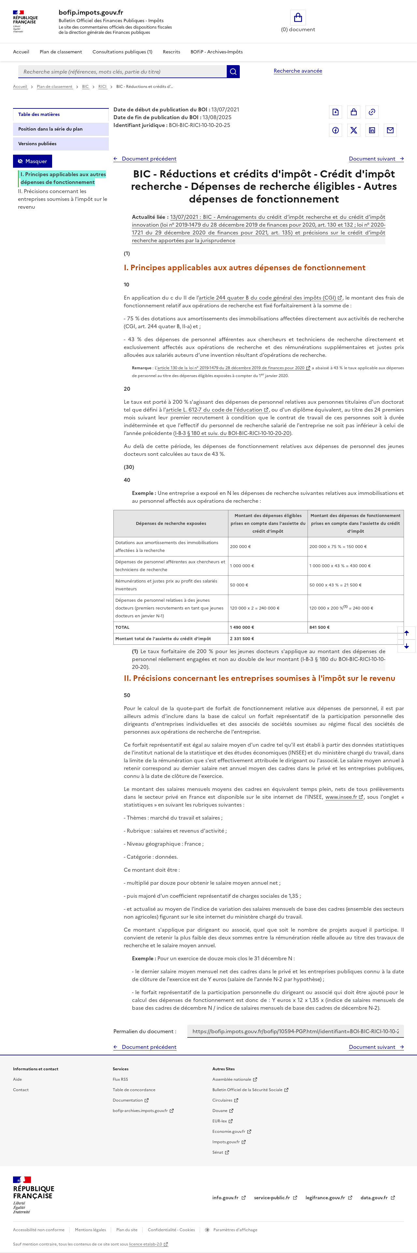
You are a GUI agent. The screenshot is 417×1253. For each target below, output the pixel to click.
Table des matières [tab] (39, 114)
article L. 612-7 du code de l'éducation (214, 410)
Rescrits (171, 52)
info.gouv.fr (226, 1197)
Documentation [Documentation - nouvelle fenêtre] (128, 1100)
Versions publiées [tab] (37, 143)
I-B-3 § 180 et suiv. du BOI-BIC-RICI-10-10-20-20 (232, 433)
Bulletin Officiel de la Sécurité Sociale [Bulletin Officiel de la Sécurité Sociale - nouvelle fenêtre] (247, 1090)
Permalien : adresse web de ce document (372, 112)
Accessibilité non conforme (39, 1230)
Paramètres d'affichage (234, 1230)
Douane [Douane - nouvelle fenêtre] (219, 1111)
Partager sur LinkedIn (372, 130)
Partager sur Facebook (335, 130)
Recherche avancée (298, 71)
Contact (21, 1090)
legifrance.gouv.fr (326, 1197)
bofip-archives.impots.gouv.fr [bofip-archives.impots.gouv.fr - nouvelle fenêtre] (140, 1111)
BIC (86, 87)
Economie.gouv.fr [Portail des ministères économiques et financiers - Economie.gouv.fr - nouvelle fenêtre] (228, 1131)
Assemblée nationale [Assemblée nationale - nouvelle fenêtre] (231, 1079)
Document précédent (149, 158)
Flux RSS (120, 1079)
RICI (103, 87)
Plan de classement (55, 87)
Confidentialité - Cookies (172, 1230)
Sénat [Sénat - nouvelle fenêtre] (217, 1152)
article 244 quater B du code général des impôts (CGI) (267, 298)
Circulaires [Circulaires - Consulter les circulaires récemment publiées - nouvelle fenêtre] (222, 1100)
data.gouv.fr (375, 1197)
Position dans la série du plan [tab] (50, 129)
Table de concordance (134, 1090)
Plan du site (127, 1230)
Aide (17, 1079)
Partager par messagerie (390, 130)
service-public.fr (272, 1197)
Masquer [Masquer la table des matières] (36, 161)
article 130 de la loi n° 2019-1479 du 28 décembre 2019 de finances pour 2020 (230, 368)
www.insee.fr (341, 797)
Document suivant (373, 158)
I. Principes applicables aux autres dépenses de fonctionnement (63, 178)
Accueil (21, 52)
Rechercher (233, 71)
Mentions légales (91, 1230)
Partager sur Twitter (353, 130)
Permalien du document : (144, 1031)
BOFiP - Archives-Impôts (217, 52)
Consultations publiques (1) (122, 52)
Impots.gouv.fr (226, 1142)
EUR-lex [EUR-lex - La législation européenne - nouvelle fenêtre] (219, 1121)
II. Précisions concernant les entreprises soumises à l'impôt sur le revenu (62, 199)
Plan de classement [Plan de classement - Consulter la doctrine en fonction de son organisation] (61, 52)
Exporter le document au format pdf (335, 112)
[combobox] (122, 71)
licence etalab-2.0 (145, 1244)
